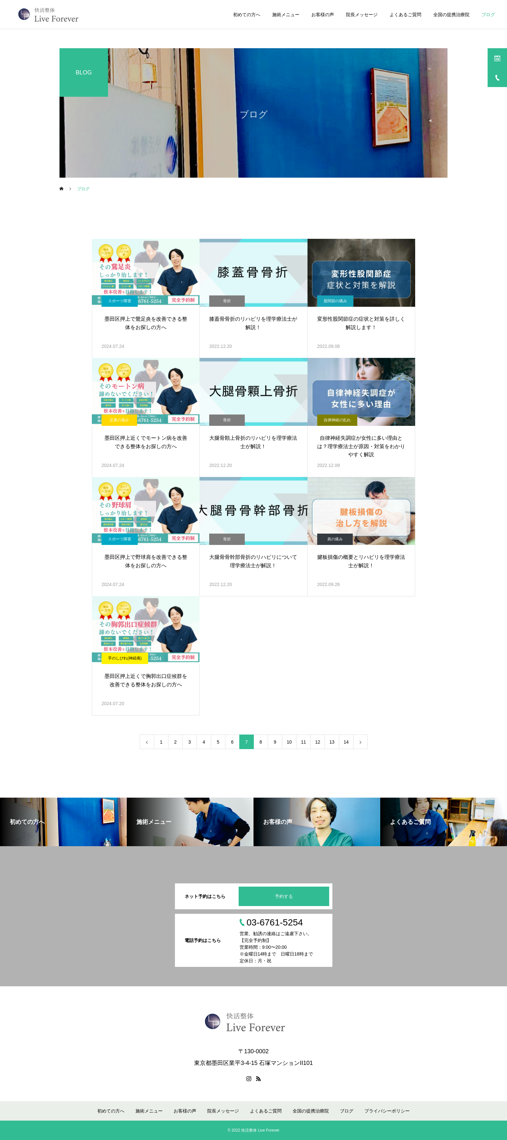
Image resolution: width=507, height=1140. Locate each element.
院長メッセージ (362, 14)
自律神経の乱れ (337, 420)
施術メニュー (285, 14)
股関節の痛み (335, 301)
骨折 (227, 301)
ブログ (488, 14)
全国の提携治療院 (451, 14)
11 (303, 742)
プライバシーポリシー (387, 1110)
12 (317, 742)
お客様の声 (322, 14)
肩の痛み (335, 539)
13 (332, 742)
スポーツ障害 (119, 301)
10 (289, 742)
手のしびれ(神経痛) (125, 658)
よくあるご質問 (405, 14)
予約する (284, 896)
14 (346, 742)
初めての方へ (246, 14)
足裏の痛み (119, 420)
